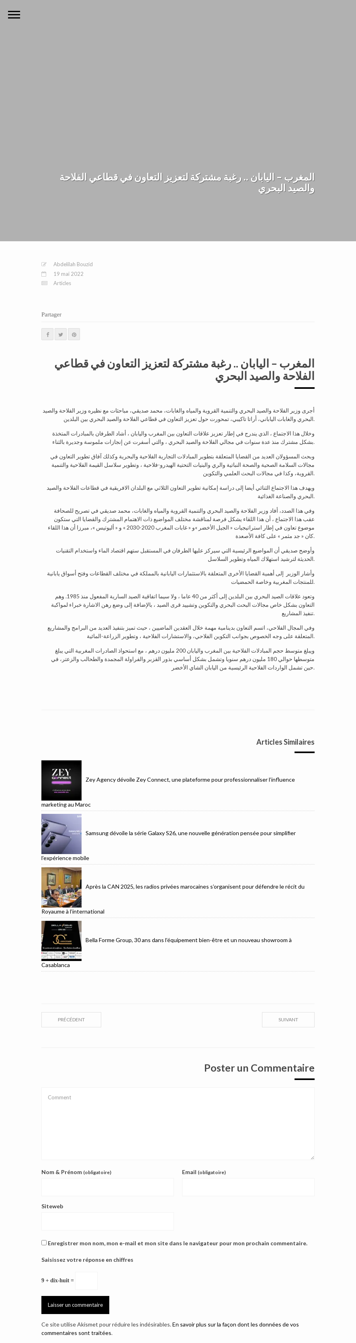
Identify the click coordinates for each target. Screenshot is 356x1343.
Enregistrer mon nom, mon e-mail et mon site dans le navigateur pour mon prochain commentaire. (177, 1243)
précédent (71, 1019)
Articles (62, 283)
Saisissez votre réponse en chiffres (87, 1259)
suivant (288, 1019)
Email (204, 1171)
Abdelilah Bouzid (73, 264)
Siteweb (52, 1206)
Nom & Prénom (76, 1171)
